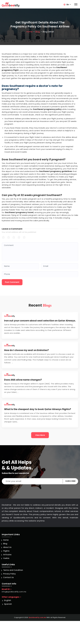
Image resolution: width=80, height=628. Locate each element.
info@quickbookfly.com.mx (14, 591)
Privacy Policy (9, 574)
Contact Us (8, 577)
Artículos (7, 554)
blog (37, 31)
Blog (5, 543)
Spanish (8, 604)
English (7, 600)
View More (40, 435)
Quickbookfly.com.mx (37, 617)
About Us (7, 547)
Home (29, 31)
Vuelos (6, 558)
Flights (6, 551)
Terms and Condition (13, 570)
